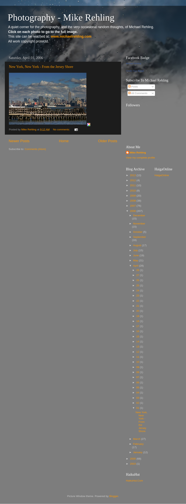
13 (138, 346)
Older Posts (107, 141)
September (139, 237)
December (139, 215)
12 (138, 351)
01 (138, 407)
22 (138, 300)
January (138, 452)
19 (138, 316)
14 (138, 341)
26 (138, 280)
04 (138, 392)
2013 (133, 175)
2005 (133, 458)
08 (138, 372)
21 (138, 305)
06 (138, 382)
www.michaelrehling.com (71, 36)
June (136, 255)
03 (138, 397)
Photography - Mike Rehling (61, 17)
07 (138, 377)
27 (138, 275)
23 (138, 295)
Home (64, 141)
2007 (133, 205)
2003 (133, 463)
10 (138, 361)
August (137, 245)
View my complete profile (140, 157)
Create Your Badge (135, 71)
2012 (133, 180)
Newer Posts (19, 141)
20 (138, 310)
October (138, 231)
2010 (133, 190)
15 (138, 336)
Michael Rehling (133, 63)
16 (138, 331)
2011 (133, 185)
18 (138, 321)
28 (138, 270)
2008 (133, 200)
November (139, 223)
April (136, 265)
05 (138, 387)
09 (138, 367)
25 (138, 285)
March (137, 438)
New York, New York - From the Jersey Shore (41, 67)
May (136, 260)
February (138, 444)
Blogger (113, 496)
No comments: (62, 129)
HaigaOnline (162, 175)
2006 (133, 211)
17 (138, 326)
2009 (133, 195)
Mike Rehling (138, 152)
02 (138, 402)
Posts (133, 86)
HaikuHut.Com (134, 480)
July (136, 250)
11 (138, 356)
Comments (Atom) (35, 149)
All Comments (137, 93)
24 (138, 290)
